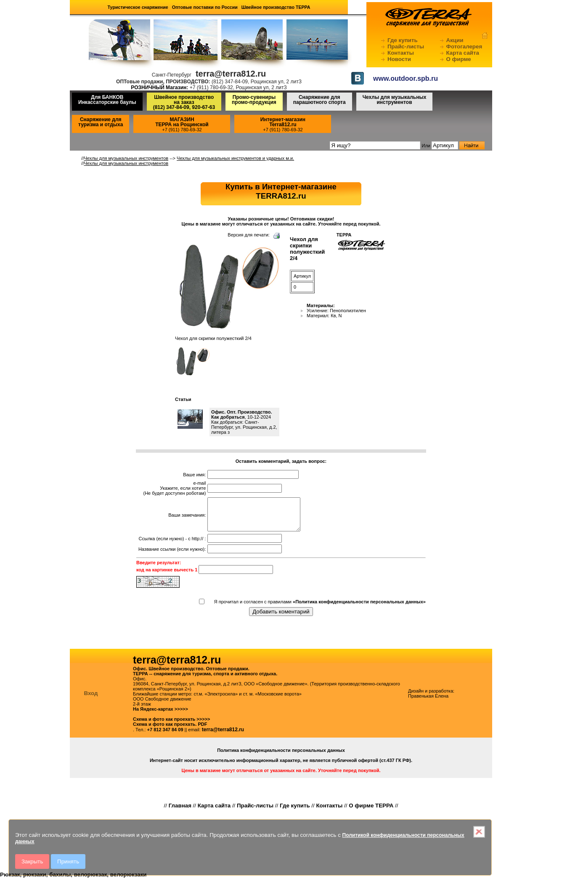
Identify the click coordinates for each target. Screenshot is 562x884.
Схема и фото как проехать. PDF (170, 730)
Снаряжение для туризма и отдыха (100, 122)
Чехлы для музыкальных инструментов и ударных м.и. (235, 158)
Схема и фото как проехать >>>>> (171, 725)
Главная (180, 812)
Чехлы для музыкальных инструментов (395, 99)
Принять (68, 861)
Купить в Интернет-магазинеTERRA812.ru (281, 191)
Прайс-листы (405, 46)
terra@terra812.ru (223, 736)
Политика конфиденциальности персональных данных (281, 756)
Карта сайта (462, 53)
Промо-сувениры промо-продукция (254, 99)
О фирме (458, 59)
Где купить (402, 40)
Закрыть (32, 861)
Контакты (400, 53)
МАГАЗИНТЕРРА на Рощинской (182, 122)
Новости (399, 59)
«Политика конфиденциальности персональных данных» (359, 608)
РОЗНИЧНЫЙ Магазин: (159, 87)
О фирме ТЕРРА (371, 812)
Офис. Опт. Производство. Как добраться (241, 414)
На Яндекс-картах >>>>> (160, 715)
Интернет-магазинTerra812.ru (282, 122)
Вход (91, 699)
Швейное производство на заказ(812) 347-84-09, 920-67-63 (184, 102)
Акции (455, 40)
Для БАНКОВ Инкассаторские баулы (107, 99)
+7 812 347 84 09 (165, 735)
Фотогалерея (464, 46)
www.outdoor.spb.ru (405, 78)
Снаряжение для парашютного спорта (319, 99)
